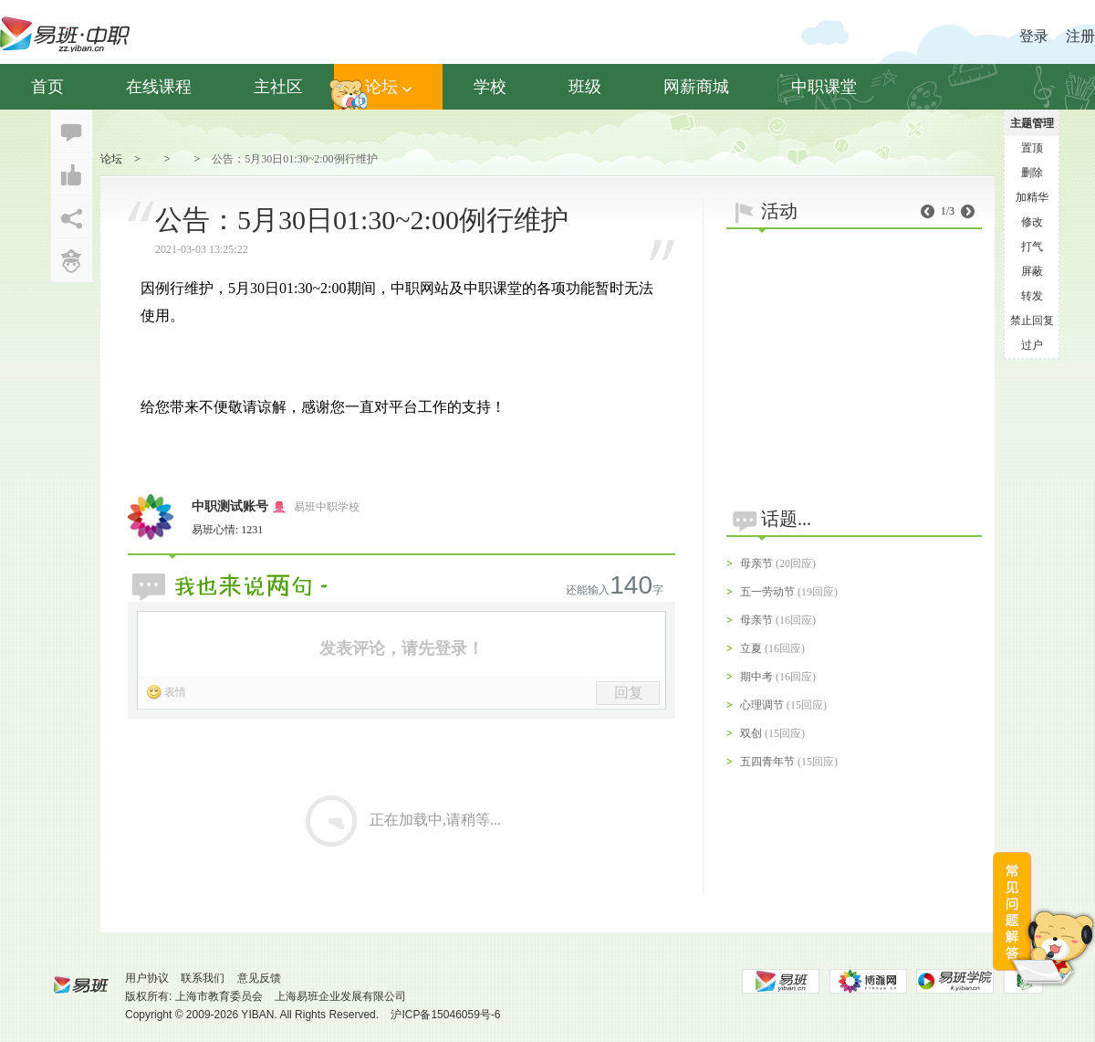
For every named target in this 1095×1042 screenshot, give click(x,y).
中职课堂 (824, 87)
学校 (490, 87)
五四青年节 (767, 761)
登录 (1033, 36)
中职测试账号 (230, 506)
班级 (584, 87)
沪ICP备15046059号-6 (445, 1014)
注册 (1080, 36)
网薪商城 (696, 87)
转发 (1032, 295)
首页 (47, 87)
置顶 (1032, 148)
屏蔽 (1032, 271)
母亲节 (756, 563)
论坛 (388, 87)
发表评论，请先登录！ (401, 648)
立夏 (751, 648)
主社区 (278, 87)
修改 (1032, 222)
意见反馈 (259, 978)
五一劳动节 (767, 591)
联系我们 (202, 978)
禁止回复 (1032, 320)
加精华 (1032, 197)
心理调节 (762, 705)
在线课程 (159, 87)
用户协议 (147, 978)
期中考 (756, 676)
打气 (1032, 246)
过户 (1032, 345)
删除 (1032, 172)
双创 (751, 733)
